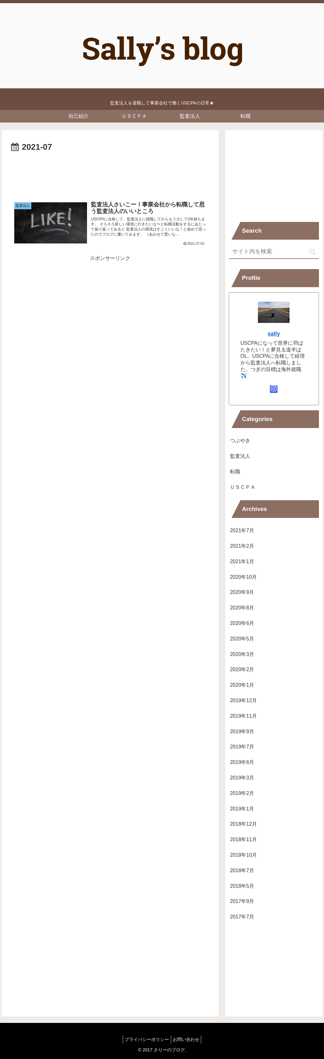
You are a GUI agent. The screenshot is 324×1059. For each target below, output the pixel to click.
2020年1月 (242, 685)
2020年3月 (242, 654)
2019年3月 (242, 777)
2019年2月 (242, 793)
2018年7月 (242, 870)
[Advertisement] (110, 173)
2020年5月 (242, 638)
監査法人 (240, 456)
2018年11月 (243, 839)
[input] (274, 252)
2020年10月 (243, 577)
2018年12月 (243, 824)
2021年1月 (242, 561)
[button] (312, 251)
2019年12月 (243, 700)
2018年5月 (242, 886)
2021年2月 (242, 546)
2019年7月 (242, 746)
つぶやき (240, 440)
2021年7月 (242, 530)
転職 (235, 471)
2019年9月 (242, 731)
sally (274, 334)
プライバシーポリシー (145, 1039)
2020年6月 (242, 623)
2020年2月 (242, 669)
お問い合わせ (187, 1039)
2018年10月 (243, 855)
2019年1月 (242, 808)
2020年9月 (242, 592)
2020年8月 (242, 607)
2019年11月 (243, 716)
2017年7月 (242, 916)
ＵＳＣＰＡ (242, 487)
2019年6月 (242, 762)
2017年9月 (242, 901)
